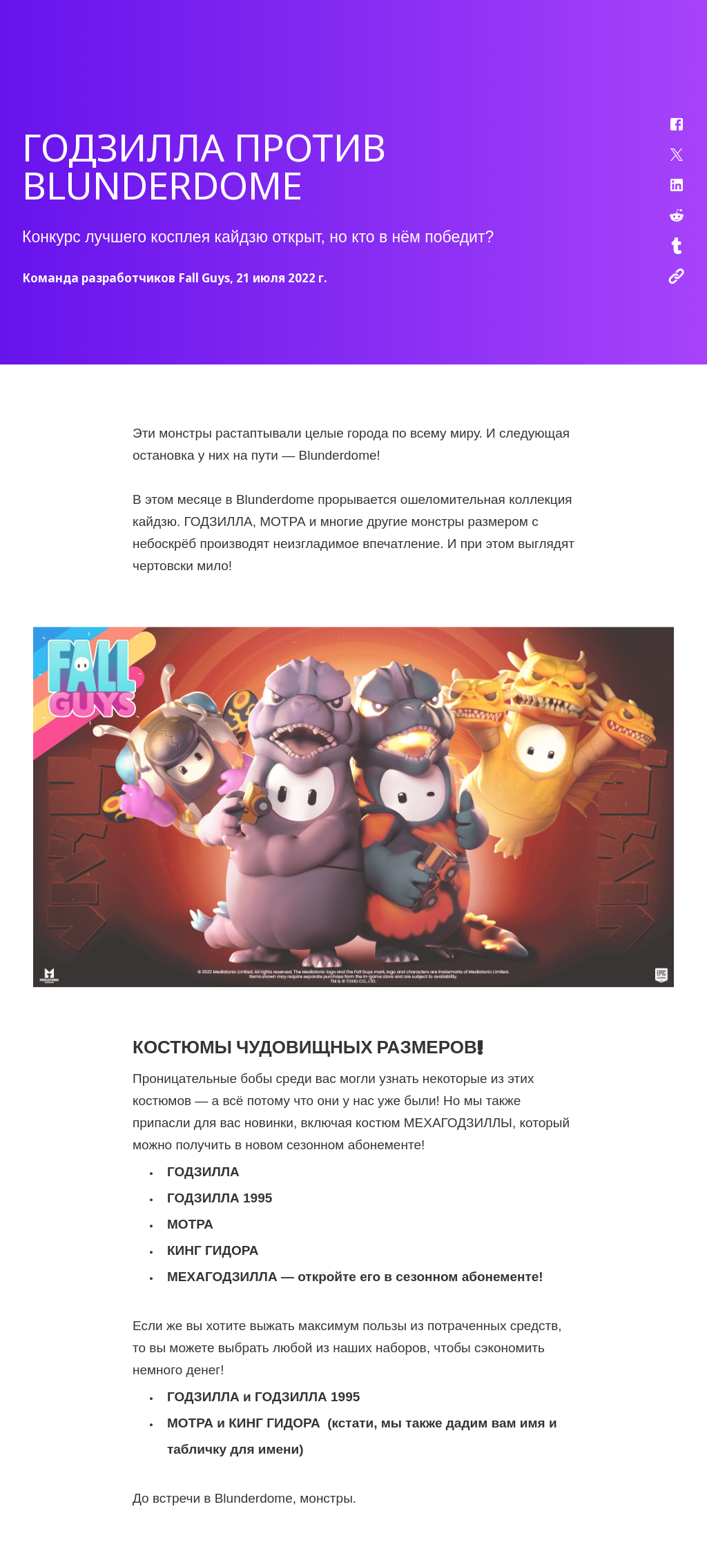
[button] (667, 131)
